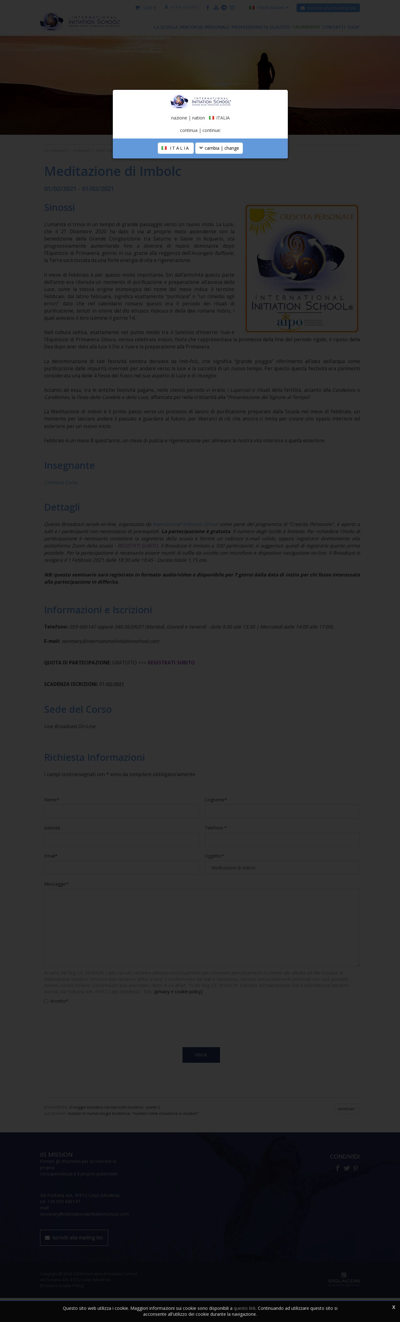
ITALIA (176, 191)
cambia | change (219, 191)
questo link (245, 1308)
